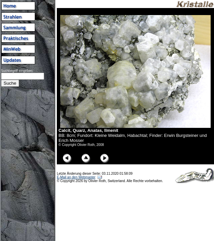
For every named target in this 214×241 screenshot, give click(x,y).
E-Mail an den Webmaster (76, 177)
